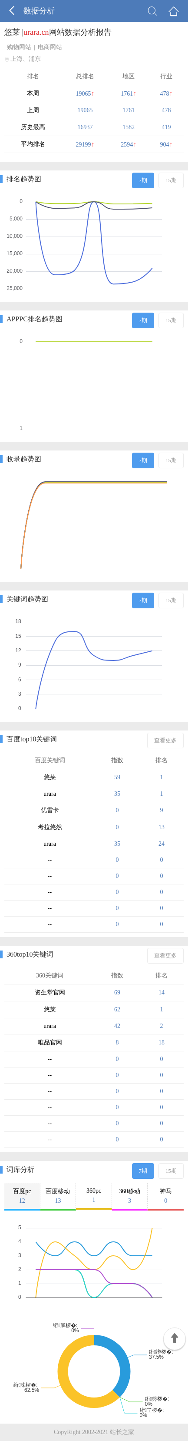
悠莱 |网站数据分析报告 (58, 32)
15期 (171, 180)
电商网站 (50, 47)
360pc (94, 1195)
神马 (166, 1196)
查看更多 (165, 740)
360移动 (130, 1196)
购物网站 (19, 47)
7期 (143, 180)
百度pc (22, 1196)
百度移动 (58, 1196)
